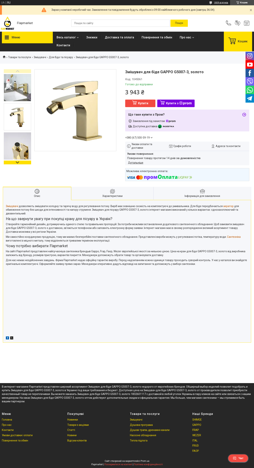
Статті (71, 429)
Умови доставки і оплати (17, 435)
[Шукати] (179, 23)
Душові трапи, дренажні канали (150, 429)
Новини (72, 435)
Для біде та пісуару (61, 57)
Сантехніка (234, 236)
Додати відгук (237, 23)
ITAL (195, 440)
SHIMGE (197, 419)
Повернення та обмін (157, 37)
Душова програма (141, 424)
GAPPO (196, 424)
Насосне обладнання (143, 435)
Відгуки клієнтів (77, 440)
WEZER (196, 435)
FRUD (195, 445)
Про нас (185, 37)
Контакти (63, 45)
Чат (238, 458)
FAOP (195, 450)
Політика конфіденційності (148, 464)
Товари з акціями (78, 424)
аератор (228, 206)
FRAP (195, 429)
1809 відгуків (221, 2)
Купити (143, 103)
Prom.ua (145, 461)
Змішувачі (40, 57)
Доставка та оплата (119, 37)
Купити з (179, 103)
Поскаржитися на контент (118, 464)
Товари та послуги (19, 57)
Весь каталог (66, 37)
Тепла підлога (138, 440)
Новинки (72, 419)
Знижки (91, 37)
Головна (7, 419)
